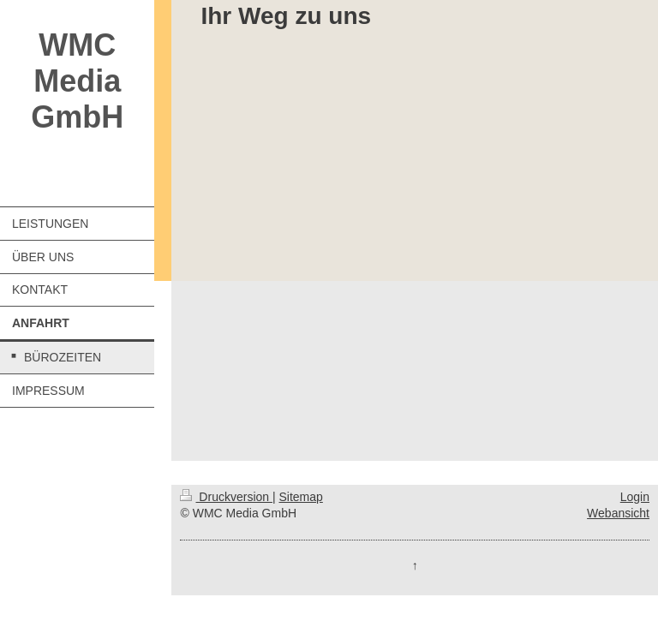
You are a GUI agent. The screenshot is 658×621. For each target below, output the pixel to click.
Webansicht (618, 513)
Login (634, 497)
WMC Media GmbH (77, 80)
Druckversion (226, 497)
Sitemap (300, 497)
